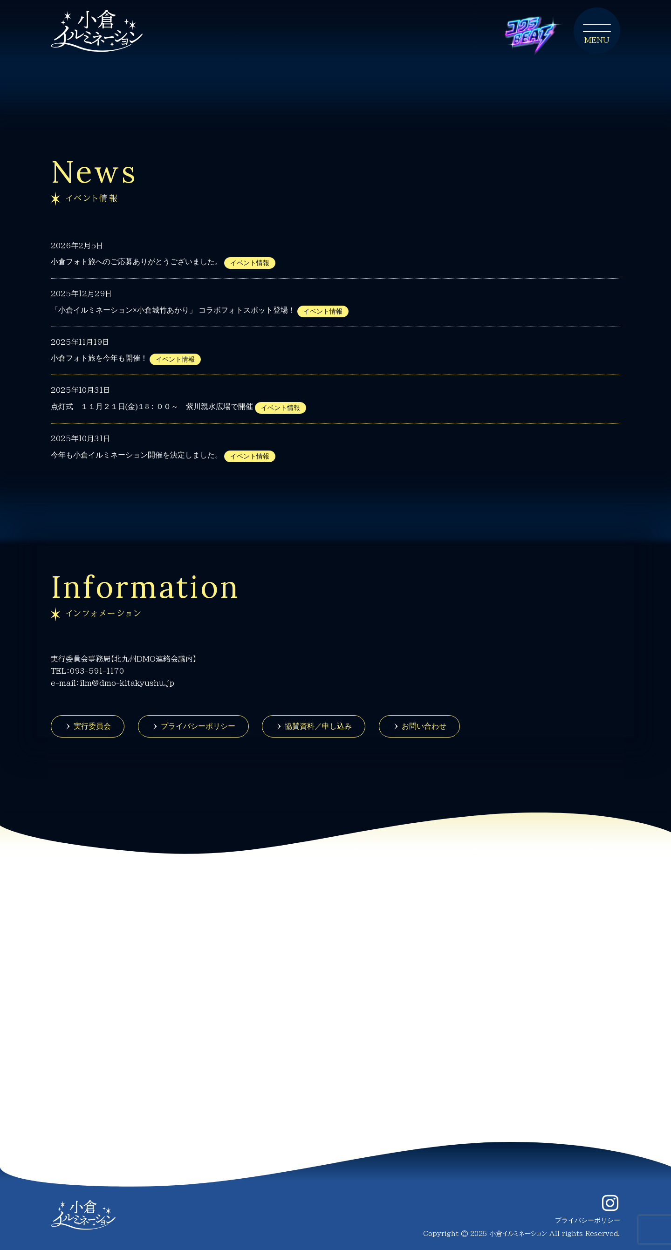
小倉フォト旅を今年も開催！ (99, 358)
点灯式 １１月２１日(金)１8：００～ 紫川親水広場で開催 (152, 406)
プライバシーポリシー (198, 726)
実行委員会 (92, 726)
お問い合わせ (424, 726)
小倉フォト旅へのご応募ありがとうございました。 (136, 262)
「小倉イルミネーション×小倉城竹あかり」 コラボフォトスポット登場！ (173, 310)
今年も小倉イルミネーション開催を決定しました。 (136, 455)
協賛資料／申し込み (318, 726)
